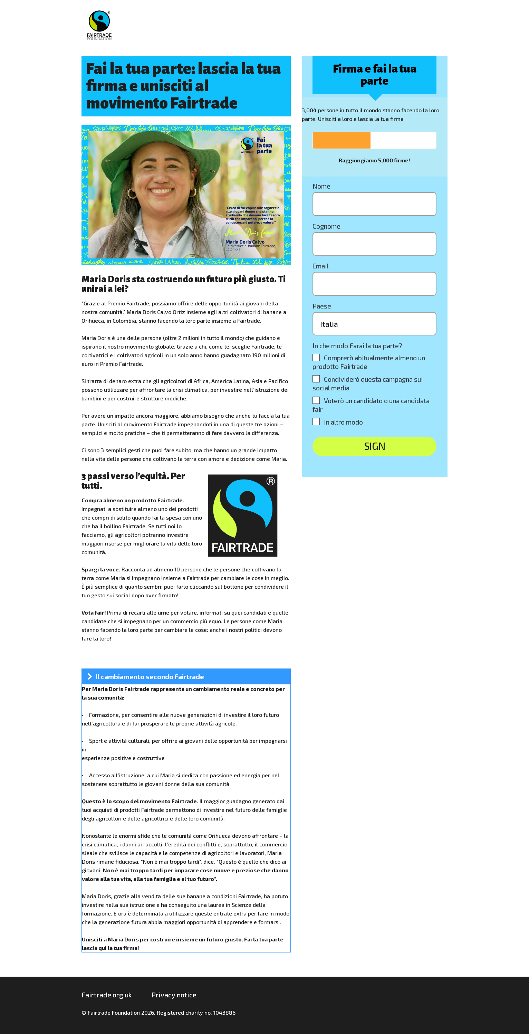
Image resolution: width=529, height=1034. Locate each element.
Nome (321, 186)
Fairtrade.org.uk (106, 994)
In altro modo (343, 422)
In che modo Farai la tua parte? (357, 346)
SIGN (374, 446)
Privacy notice (174, 994)
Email (320, 266)
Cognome (326, 226)
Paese (321, 306)
